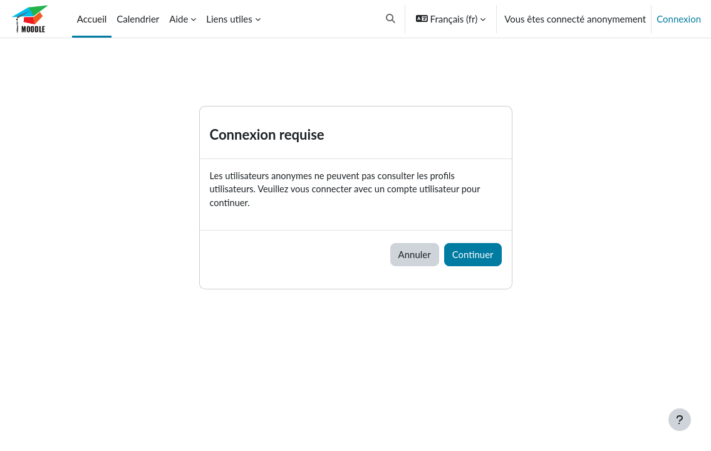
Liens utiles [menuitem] (229, 18)
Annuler (414, 255)
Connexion (679, 18)
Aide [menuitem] (178, 18)
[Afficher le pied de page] (679, 419)
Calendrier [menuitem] (138, 18)
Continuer (473, 255)
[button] (390, 19)
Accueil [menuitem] (91, 18)
